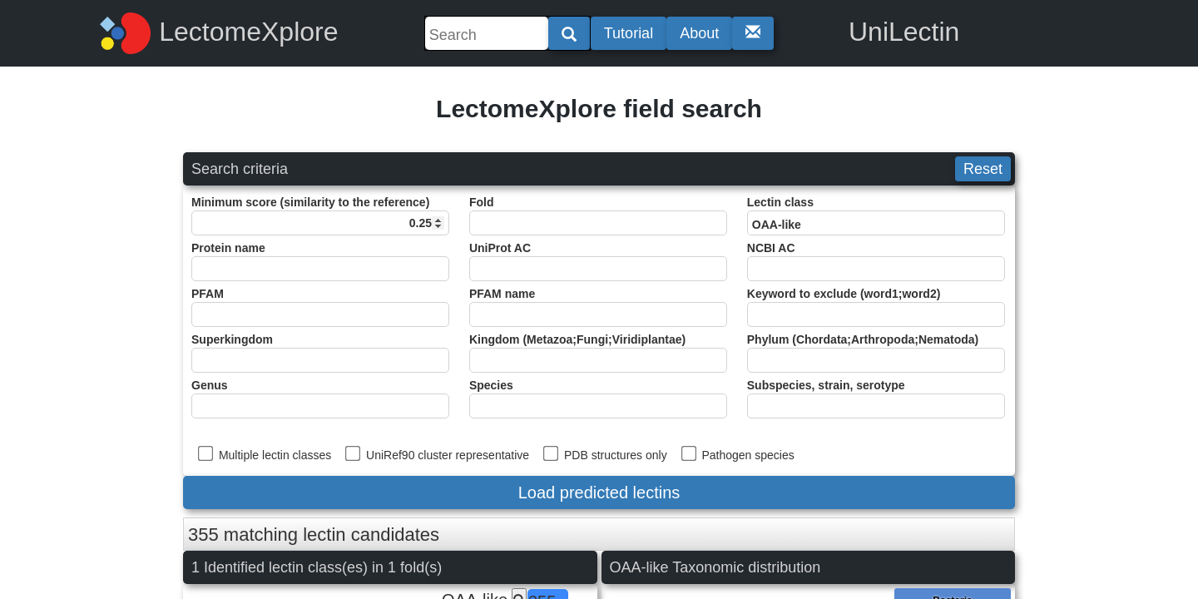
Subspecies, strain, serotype (876, 398)
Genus (320, 398)
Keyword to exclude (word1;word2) (876, 307)
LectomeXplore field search (599, 108)
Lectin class (876, 215)
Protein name (320, 261)
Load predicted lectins (599, 492)
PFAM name (598, 307)
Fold (598, 215)
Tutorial (628, 33)
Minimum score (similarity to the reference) (320, 215)
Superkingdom (320, 353)
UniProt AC (598, 261)
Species (598, 398)
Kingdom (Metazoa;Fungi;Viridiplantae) (598, 353)
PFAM (320, 307)
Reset (982, 169)
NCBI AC (876, 261)
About (699, 33)
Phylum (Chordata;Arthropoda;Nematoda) (876, 353)
